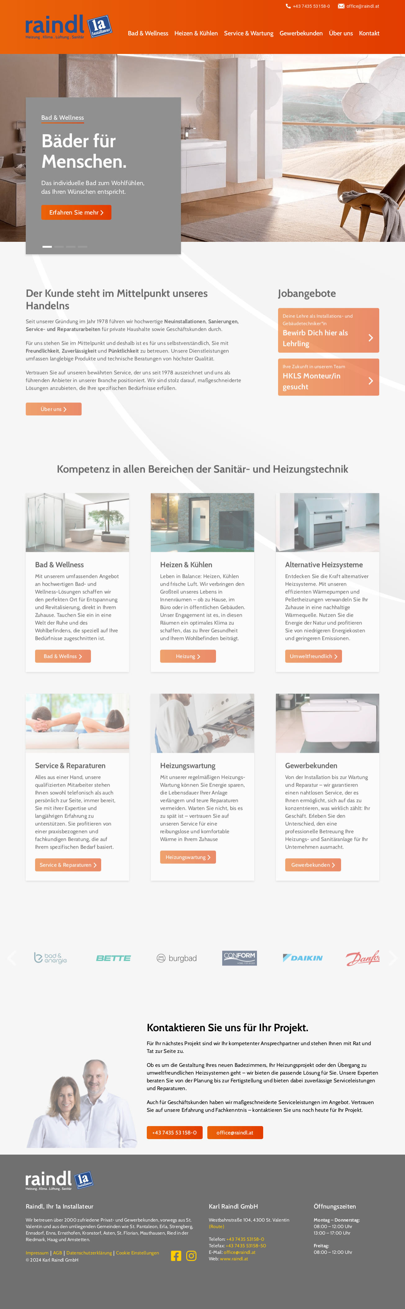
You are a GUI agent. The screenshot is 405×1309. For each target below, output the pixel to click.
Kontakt (369, 32)
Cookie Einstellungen (137, 1252)
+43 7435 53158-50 (246, 1245)
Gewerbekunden (301, 32)
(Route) (216, 1226)
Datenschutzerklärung (89, 1252)
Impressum (37, 1252)
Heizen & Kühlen (196, 32)
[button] (47, 247)
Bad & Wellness (148, 32)
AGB (57, 1252)
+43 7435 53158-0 (308, 6)
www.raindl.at (234, 1258)
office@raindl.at (358, 6)
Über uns (341, 32)
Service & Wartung (248, 32)
